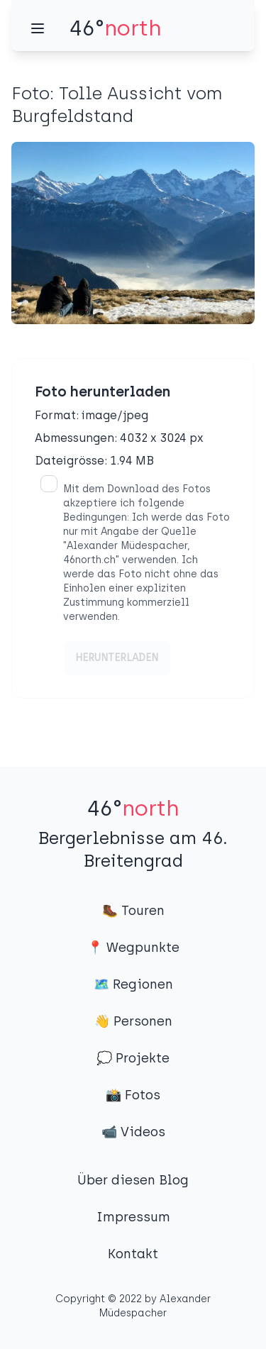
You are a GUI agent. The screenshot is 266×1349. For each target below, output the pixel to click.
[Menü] (37, 28)
